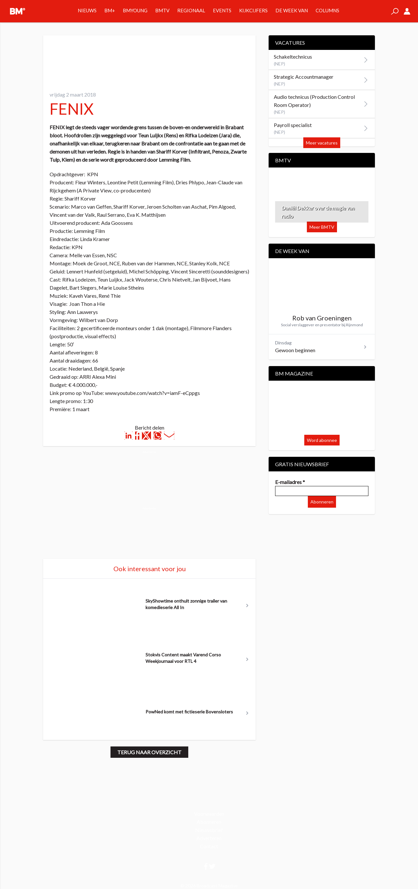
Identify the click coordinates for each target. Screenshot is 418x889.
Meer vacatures (322, 142)
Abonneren (321, 501)
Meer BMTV (321, 227)
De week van (291, 10)
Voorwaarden (209, 814)
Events (222, 10)
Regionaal (191, 10)
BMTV (162, 10)
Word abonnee (322, 440)
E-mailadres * (290, 482)
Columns (327, 10)
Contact (209, 846)
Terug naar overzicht (149, 752)
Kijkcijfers (253, 10)
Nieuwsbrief (209, 830)
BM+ (109, 10)
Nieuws (87, 10)
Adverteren (209, 838)
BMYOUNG (135, 10)
